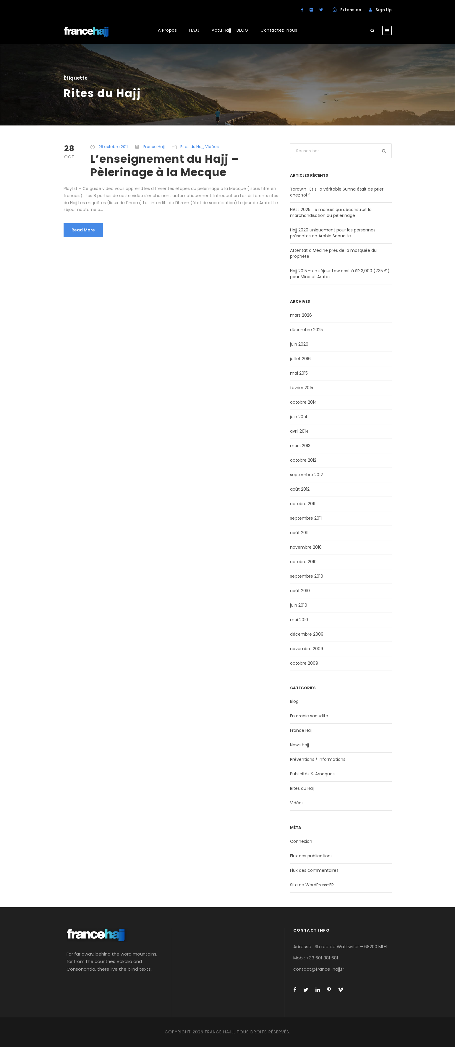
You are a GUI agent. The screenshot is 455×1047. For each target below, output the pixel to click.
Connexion (301, 841)
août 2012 (300, 489)
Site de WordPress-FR (312, 885)
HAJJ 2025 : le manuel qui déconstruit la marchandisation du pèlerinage (331, 212)
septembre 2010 (306, 576)
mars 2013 (300, 446)
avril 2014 (299, 431)
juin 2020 (299, 344)
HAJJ (194, 30)
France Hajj (154, 146)
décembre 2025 (306, 330)
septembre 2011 (306, 518)
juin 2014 (298, 417)
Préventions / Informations (317, 759)
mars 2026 (301, 315)
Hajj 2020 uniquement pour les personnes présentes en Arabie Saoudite (332, 233)
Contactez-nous (278, 30)
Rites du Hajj (191, 146)
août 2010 (300, 591)
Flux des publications (311, 856)
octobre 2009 (304, 663)
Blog (294, 701)
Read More (83, 230)
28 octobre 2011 (113, 146)
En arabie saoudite (309, 716)
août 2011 (299, 533)
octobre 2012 (303, 460)
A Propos (167, 30)
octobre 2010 (303, 562)
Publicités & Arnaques (312, 774)
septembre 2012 (306, 475)
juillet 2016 (300, 359)
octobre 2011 (302, 504)
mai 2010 (299, 620)
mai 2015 (299, 373)
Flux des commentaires (314, 870)
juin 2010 (298, 605)
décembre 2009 (306, 634)
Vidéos (212, 146)
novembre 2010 (306, 547)
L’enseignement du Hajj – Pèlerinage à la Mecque (164, 165)
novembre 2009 (306, 649)
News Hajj (299, 745)
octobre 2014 (303, 402)
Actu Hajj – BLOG (230, 30)
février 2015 (301, 388)
